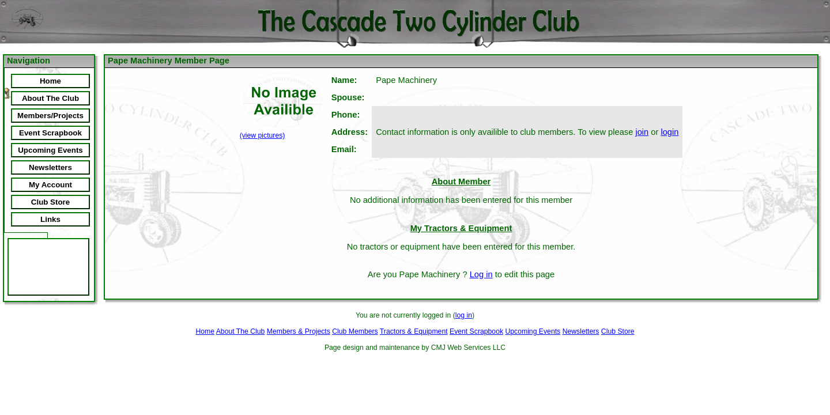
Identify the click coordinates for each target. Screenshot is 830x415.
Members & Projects (298, 331)
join (641, 132)
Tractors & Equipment (414, 331)
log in (463, 315)
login (669, 132)
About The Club (240, 331)
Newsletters (581, 331)
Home (204, 331)
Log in (481, 274)
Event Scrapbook (476, 331)
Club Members (355, 331)
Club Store (618, 331)
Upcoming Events (532, 331)
